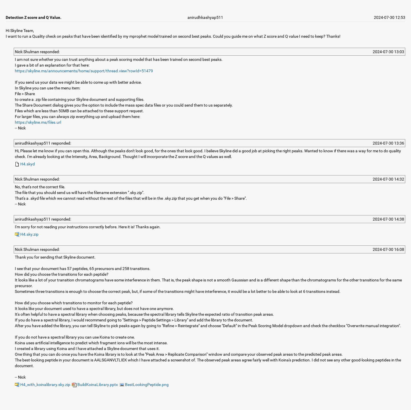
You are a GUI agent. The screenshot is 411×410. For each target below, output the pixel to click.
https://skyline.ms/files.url (38, 122)
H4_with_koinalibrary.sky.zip (42, 384)
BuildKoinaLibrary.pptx (95, 384)
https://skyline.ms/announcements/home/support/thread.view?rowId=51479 (84, 71)
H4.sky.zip (27, 234)
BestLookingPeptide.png (144, 384)
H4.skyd (25, 164)
